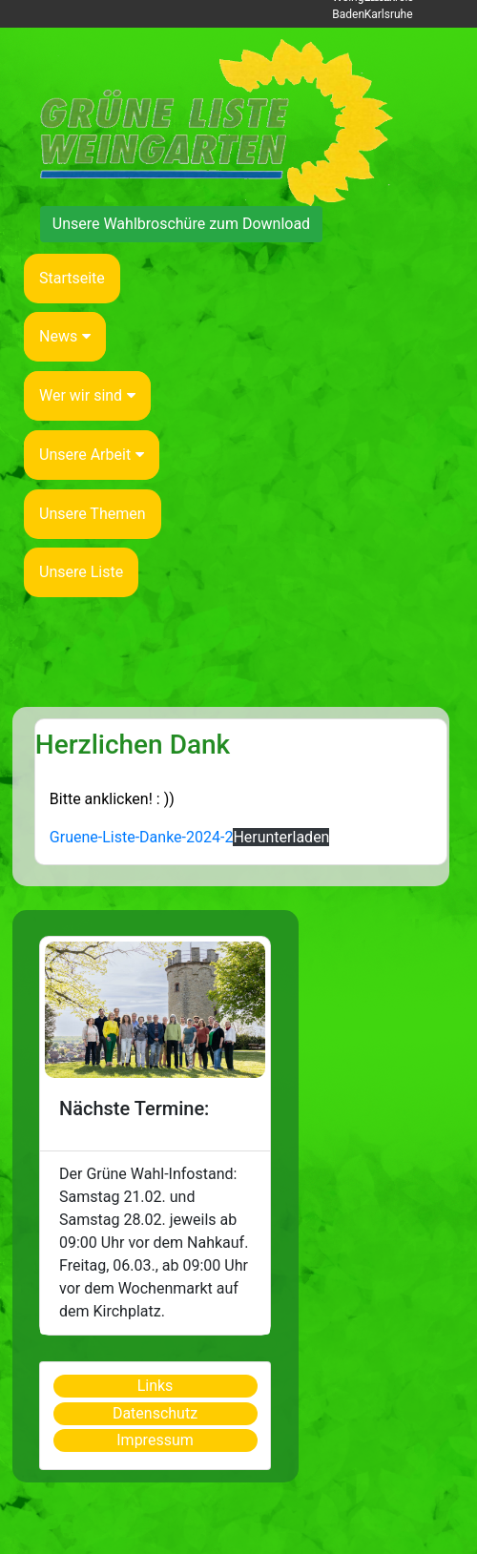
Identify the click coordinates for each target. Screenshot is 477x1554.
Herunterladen (281, 837)
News (65, 336)
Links (155, 1386)
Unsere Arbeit (91, 454)
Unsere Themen (92, 514)
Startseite (72, 278)
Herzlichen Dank (132, 744)
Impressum (155, 1440)
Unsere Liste (81, 572)
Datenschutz (155, 1413)
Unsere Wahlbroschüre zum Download (181, 224)
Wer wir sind (87, 395)
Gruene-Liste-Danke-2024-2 (142, 837)
